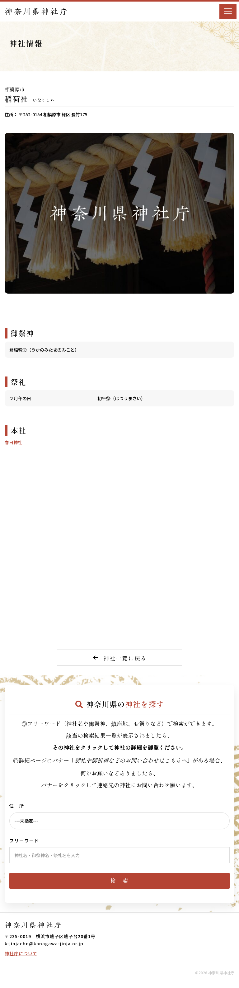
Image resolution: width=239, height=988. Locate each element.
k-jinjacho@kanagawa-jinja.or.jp (44, 943)
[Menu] (228, 12)
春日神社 (13, 442)
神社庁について (21, 953)
